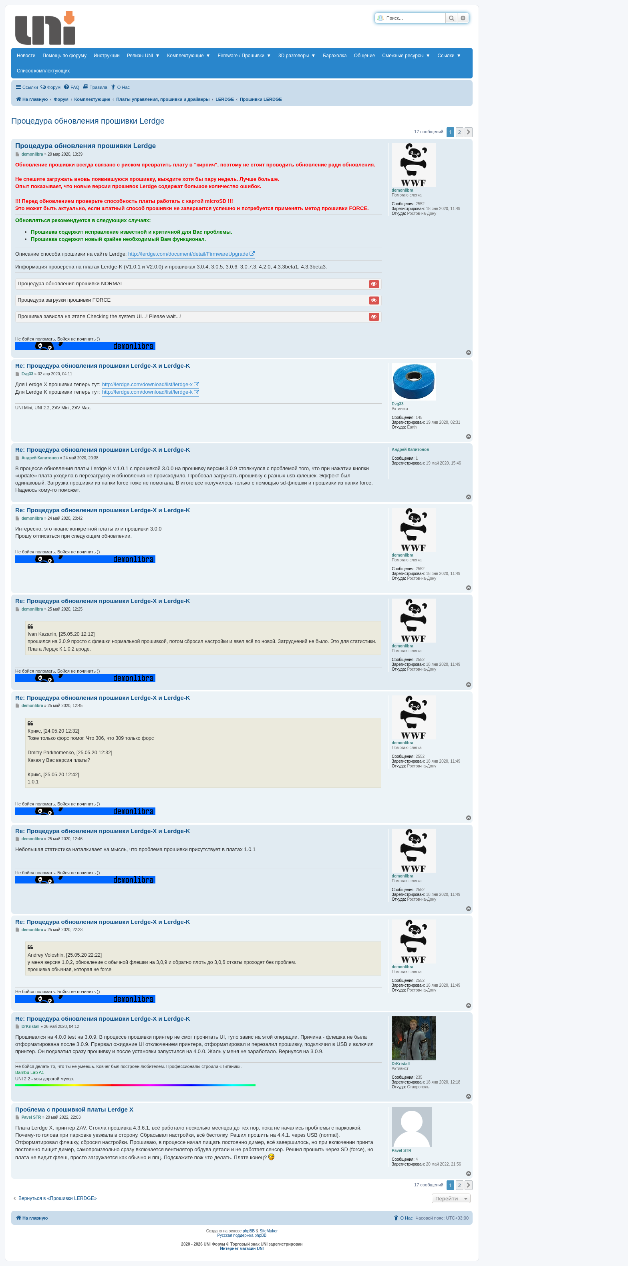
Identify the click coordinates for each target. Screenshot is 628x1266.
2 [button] (459, 132)
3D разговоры (297, 55)
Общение (364, 55)
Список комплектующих (43, 71)
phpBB (249, 1231)
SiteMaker (269, 1231)
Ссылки (449, 55)
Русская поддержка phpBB (241, 1235)
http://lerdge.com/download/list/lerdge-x (147, 384)
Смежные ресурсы (406, 55)
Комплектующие (188, 55)
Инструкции (107, 55)
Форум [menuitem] (50, 87)
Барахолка (334, 55)
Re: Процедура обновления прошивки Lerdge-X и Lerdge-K (102, 365)
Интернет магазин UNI (242, 1248)
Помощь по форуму (64, 55)
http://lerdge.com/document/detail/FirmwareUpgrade (188, 254)
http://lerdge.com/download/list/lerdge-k (147, 392)
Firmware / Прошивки (245, 55)
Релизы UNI (143, 55)
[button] (469, 132)
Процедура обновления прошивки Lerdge (88, 120)
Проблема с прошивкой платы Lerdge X (74, 1109)
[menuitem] (71, 87)
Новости (26, 55)
